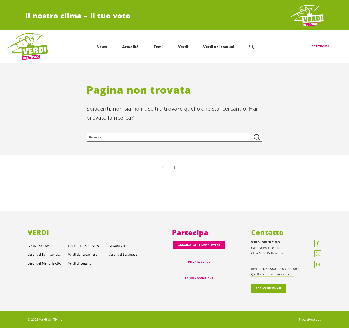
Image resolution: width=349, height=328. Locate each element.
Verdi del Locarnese (82, 254)
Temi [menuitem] (159, 46)
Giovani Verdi (118, 246)
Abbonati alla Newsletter (199, 245)
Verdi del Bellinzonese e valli (45, 254)
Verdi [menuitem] (184, 46)
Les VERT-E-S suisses (83, 246)
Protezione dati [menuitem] (310, 319)
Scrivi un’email (268, 288)
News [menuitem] (102, 46)
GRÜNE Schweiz (39, 246)
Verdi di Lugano (79, 263)
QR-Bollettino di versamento (272, 274)
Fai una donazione (199, 278)
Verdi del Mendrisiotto (44, 263)
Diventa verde (199, 261)
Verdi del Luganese (123, 254)
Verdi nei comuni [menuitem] (219, 46)
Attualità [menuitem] (131, 46)
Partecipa (320, 46)
